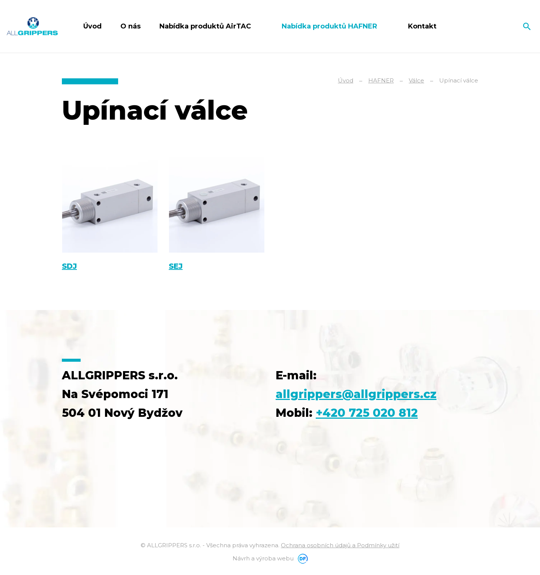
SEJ (176, 266)
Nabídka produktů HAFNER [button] (330, 26)
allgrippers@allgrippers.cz (356, 394)
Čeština (499, 26)
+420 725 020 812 (367, 413)
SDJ (69, 266)
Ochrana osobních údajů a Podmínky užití (340, 545)
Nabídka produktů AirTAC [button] (206, 26)
